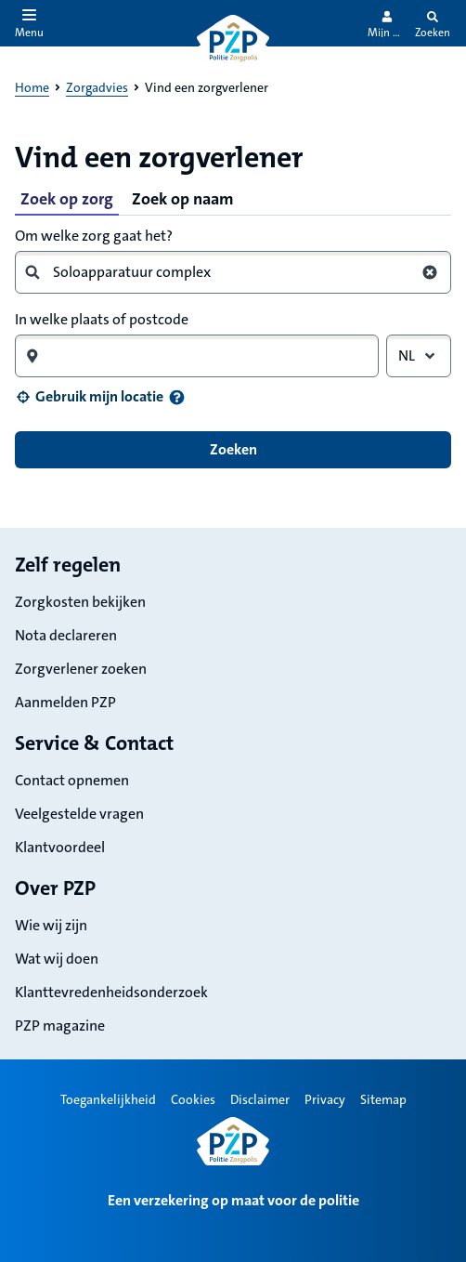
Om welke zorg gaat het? (94, 235)
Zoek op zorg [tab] (66, 199)
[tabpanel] (233, 345)
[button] (89, 397)
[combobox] (225, 272)
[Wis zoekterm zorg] (429, 272)
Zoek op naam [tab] (183, 199)
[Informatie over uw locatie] (177, 397)
